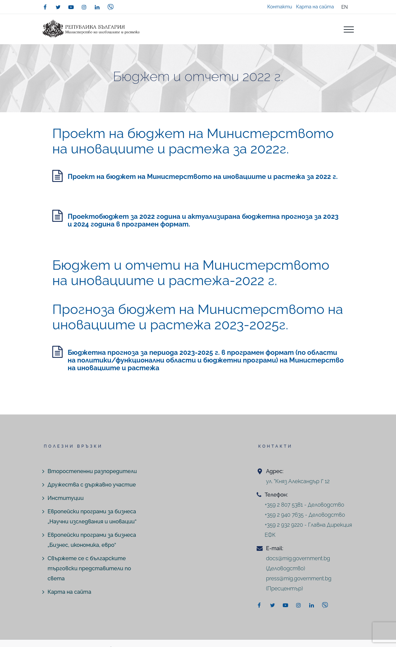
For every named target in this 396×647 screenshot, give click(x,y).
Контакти (279, 6)
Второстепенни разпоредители (92, 471)
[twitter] (58, 7)
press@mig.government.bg (298, 578)
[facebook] (45, 7)
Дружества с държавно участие (92, 484)
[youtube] (71, 7)
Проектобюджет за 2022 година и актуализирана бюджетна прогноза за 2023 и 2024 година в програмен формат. (203, 220)
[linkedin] (97, 7)
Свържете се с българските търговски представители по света (89, 568)
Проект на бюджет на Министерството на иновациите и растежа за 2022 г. (203, 177)
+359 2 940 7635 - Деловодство (305, 515)
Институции (66, 498)
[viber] (111, 7)
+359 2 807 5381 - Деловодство (304, 505)
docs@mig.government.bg (298, 558)
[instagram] (84, 7)
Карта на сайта (315, 6)
